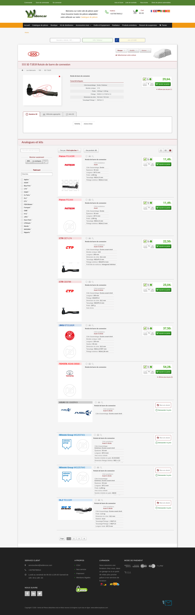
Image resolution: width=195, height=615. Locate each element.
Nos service (81, 569)
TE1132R (65, 500)
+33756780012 (116, 14)
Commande (28, 2)
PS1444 (66, 200)
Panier (164, 25)
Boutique (54, 25)
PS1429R (67, 156)
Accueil (27, 25)
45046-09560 (69, 364)
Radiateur (116, 25)
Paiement (80, 573)
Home (27, 32)
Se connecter (57, 2)
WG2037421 (72, 435)
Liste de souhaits (131, 2)
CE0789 (65, 282)
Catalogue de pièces (89, 17)
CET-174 (65, 238)
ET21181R (66, 325)
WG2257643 (72, 467)
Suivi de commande (42, 2)
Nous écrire (144, 2)
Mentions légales (83, 577)
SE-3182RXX (68, 402)
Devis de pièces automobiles (161, 2)
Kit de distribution (66, 25)
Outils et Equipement (102, 25)
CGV (78, 565)
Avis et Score (119, 2)
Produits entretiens (129, 25)
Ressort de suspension (148, 25)
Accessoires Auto (83, 25)
